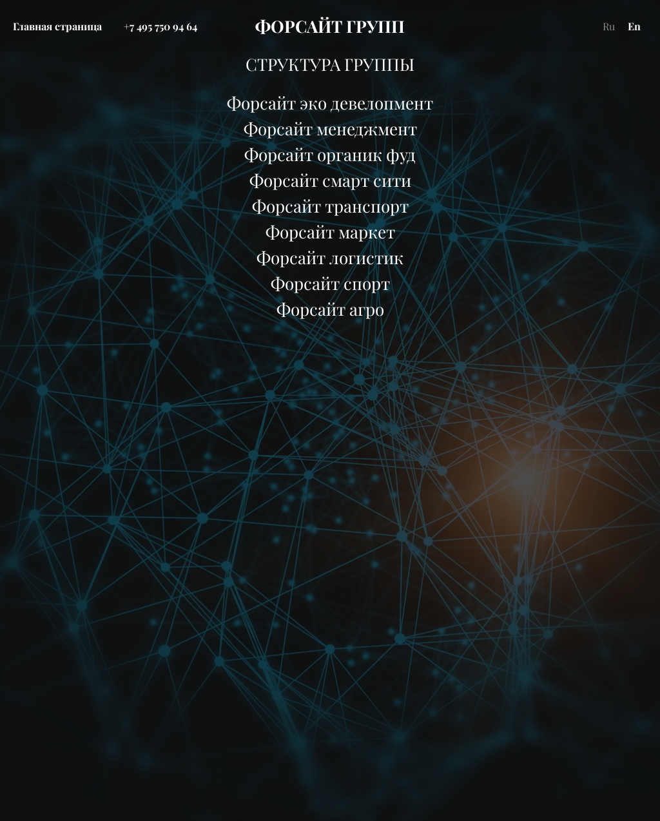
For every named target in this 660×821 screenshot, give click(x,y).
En (634, 26)
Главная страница (57, 26)
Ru (609, 26)
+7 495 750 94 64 (160, 26)
